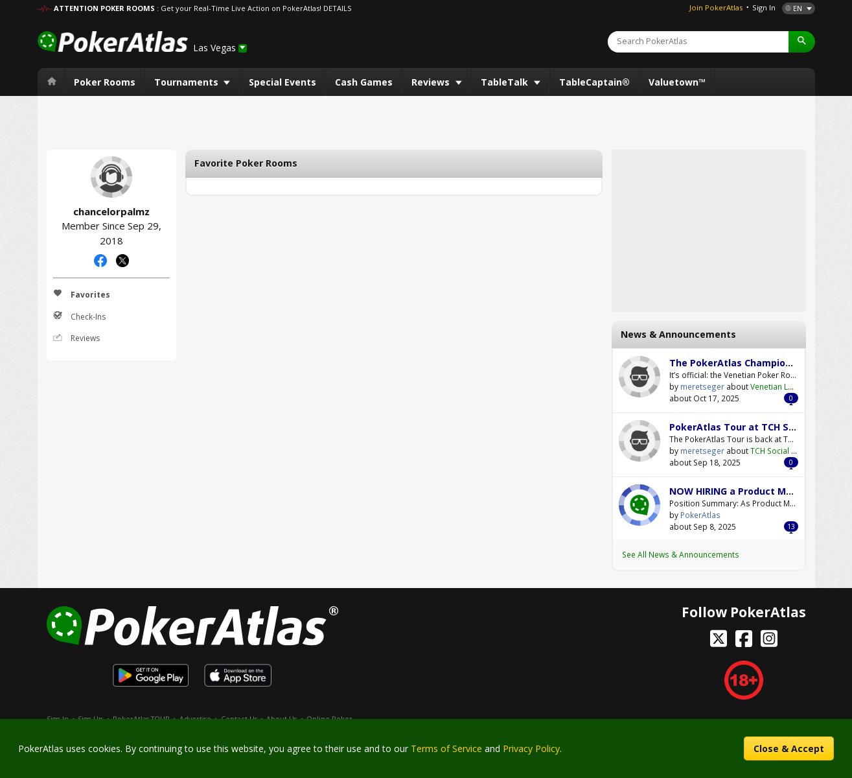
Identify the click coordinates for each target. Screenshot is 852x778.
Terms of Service (446, 748)
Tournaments (187, 82)
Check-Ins (79, 316)
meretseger (639, 376)
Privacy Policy (531, 748)
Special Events (282, 82)
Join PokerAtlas (716, 7)
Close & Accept (789, 748)
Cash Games (364, 82)
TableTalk (506, 82)
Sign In (764, 7)
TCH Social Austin (782, 450)
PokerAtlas (639, 505)
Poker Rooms (104, 82)
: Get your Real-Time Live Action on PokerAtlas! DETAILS (254, 8)
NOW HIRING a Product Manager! (745, 491)
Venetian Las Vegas (786, 386)
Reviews (431, 82)
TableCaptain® (594, 82)
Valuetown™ (677, 82)
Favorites (81, 294)
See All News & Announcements (680, 554)
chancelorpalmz (111, 177)
